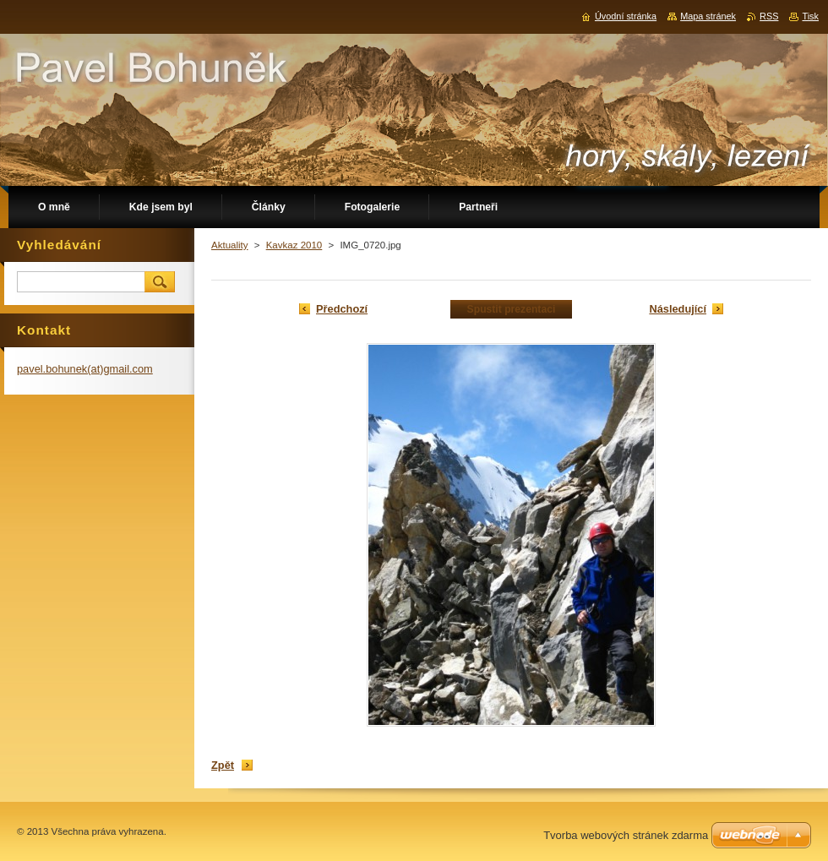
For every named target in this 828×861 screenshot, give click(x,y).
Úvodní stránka (625, 16)
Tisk (810, 16)
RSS (769, 16)
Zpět (222, 765)
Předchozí (342, 308)
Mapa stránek (708, 16)
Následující (677, 308)
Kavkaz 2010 (294, 245)
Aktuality (229, 245)
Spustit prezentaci (511, 309)
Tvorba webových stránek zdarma (625, 835)
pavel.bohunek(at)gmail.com (85, 368)
